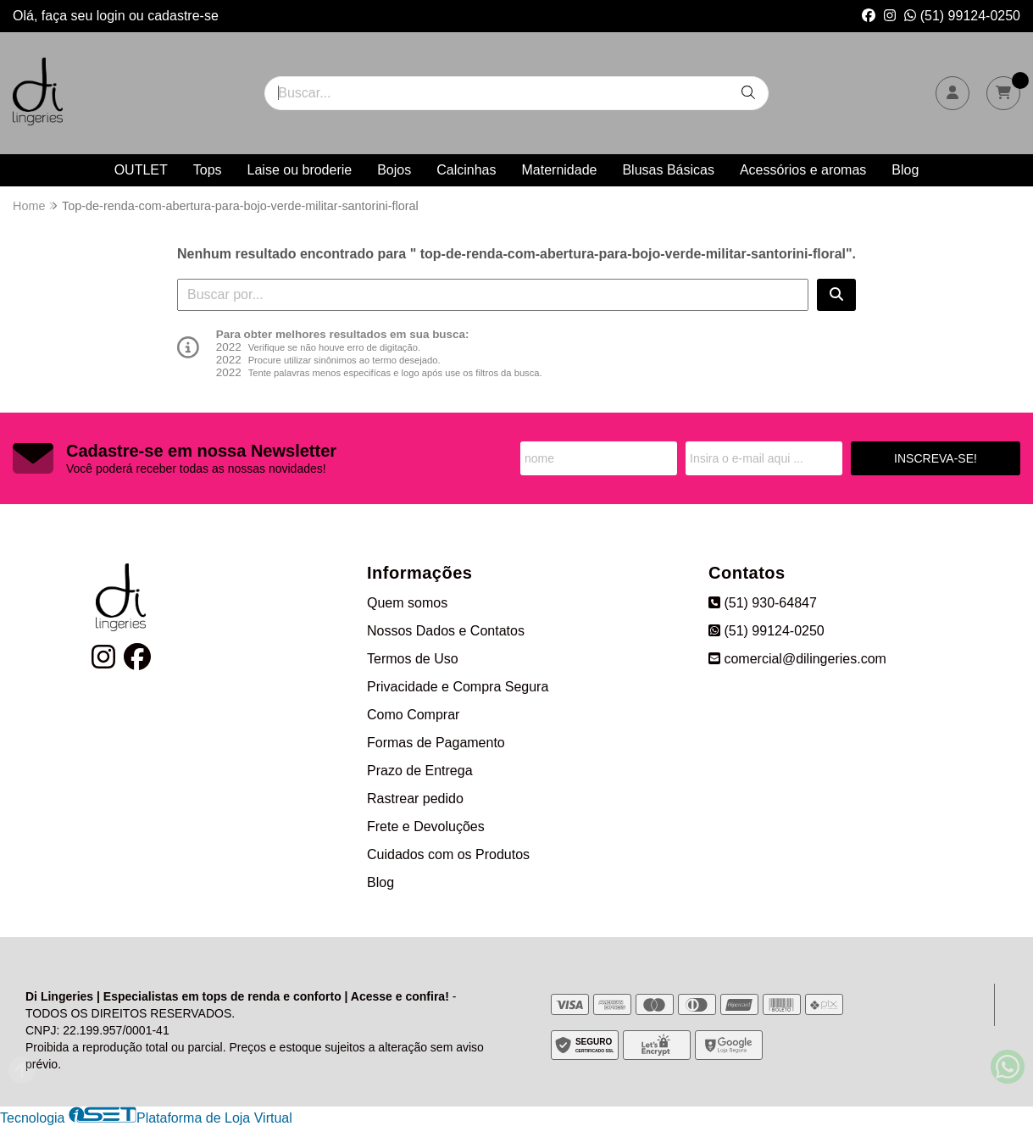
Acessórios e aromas (803, 170)
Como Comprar (413, 714)
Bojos (394, 170)
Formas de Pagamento (436, 742)
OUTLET (141, 170)
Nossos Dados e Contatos (446, 631)
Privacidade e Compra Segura (457, 686)
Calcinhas (466, 170)
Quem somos (407, 603)
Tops (207, 170)
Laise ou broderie (300, 170)
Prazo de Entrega (420, 770)
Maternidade (559, 170)
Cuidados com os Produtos (448, 854)
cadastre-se (183, 15)
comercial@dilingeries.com (797, 659)
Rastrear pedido (415, 798)
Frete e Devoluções (426, 826)
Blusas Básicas (668, 170)
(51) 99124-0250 (962, 15)
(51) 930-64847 (762, 603)
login (113, 15)
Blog (905, 170)
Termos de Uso (412, 659)
